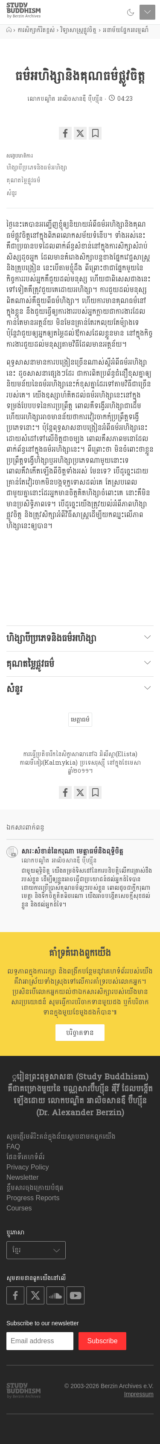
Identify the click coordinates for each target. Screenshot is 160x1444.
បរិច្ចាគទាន (80, 1032)
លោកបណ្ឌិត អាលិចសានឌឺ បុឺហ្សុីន (64, 99)
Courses (19, 1208)
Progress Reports (33, 1197)
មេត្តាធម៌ (80, 719)
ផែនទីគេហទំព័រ (25, 1157)
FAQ (13, 1146)
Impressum (139, 1394)
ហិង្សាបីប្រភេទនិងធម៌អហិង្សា (36, 168)
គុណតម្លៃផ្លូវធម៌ (23, 180)
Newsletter (22, 1177)
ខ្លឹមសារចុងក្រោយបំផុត (35, 1187)
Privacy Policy (27, 1167)
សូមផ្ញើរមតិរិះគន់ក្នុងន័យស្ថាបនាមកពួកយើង (61, 1136)
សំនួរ (11, 193)
